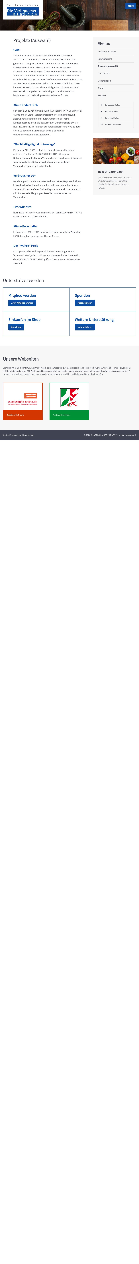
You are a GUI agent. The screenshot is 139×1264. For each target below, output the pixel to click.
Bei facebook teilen (32, 895)
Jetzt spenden (28, 1082)
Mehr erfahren (15, 1150)
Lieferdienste (22, 638)
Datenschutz (28, 1259)
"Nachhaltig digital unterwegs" (21, 427)
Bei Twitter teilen (32, 907)
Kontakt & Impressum (12, 1259)
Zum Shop (26, 1118)
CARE (17, 56)
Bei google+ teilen (32, 918)
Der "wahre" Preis (19, 738)
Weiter (30, 1031)
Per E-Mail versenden (32, 931)
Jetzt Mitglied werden (15, 1088)
